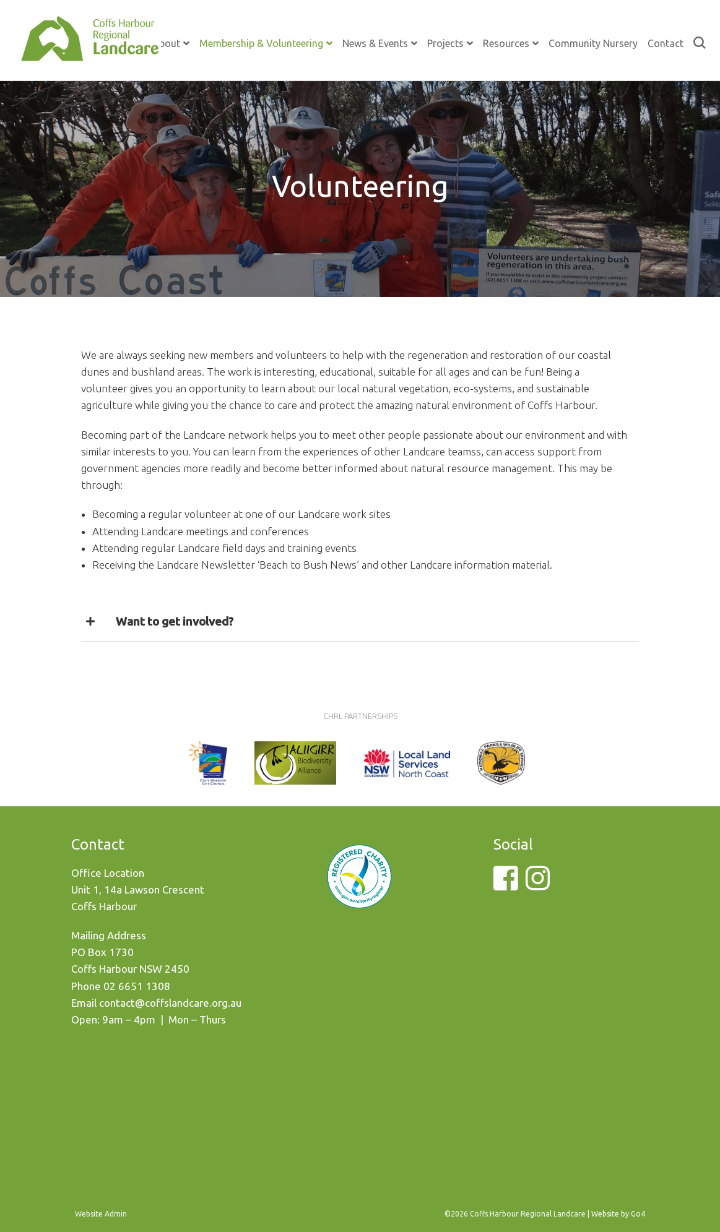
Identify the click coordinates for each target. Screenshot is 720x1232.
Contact (665, 43)
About (166, 43)
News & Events (375, 43)
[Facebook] (505, 885)
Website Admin (101, 1214)
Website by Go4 (618, 1214)
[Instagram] (538, 885)
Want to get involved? (174, 621)
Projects (445, 43)
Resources (506, 43)
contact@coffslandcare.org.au (170, 1003)
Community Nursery (593, 43)
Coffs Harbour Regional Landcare (90, 51)
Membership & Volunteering (261, 43)
